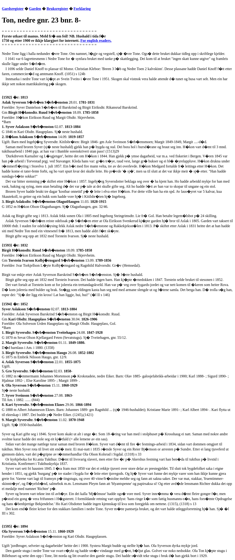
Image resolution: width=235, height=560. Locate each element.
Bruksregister (57, 9)
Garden (35, 9)
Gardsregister (13, 9)
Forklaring (82, 9)
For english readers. (96, 40)
